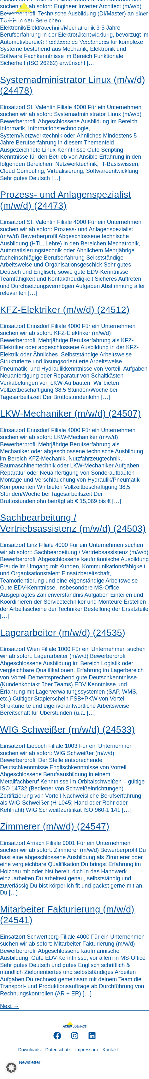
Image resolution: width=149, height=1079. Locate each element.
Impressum (86, 1049)
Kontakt (110, 1049)
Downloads (29, 1049)
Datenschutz (58, 1049)
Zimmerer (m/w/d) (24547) (54, 826)
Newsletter (29, 1062)
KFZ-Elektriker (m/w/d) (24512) (64, 310)
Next (9, 1006)
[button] (11, 1067)
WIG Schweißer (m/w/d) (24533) (67, 729)
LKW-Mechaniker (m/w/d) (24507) (70, 413)
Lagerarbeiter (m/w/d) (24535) (62, 633)
